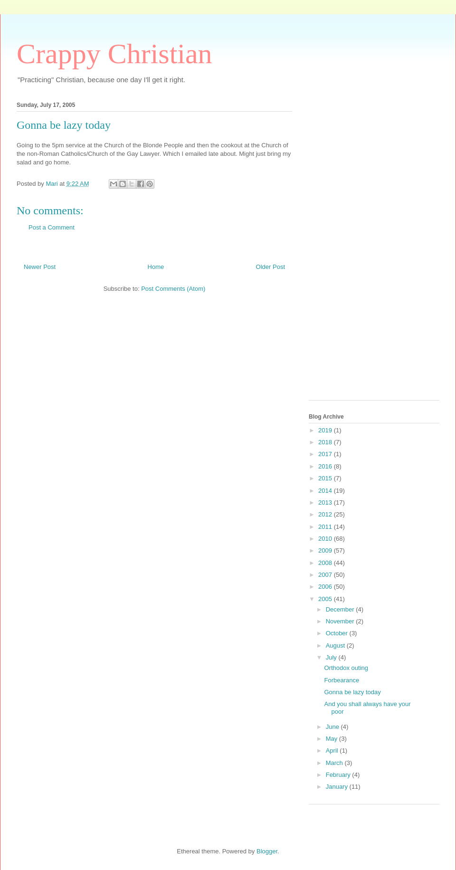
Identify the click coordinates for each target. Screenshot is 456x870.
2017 (326, 454)
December (341, 609)
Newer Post (40, 266)
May (332, 738)
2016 (326, 466)
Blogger (266, 851)
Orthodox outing (346, 667)
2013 (326, 502)
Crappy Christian (114, 53)
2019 (326, 430)
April (333, 750)
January (338, 786)
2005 (326, 598)
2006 (326, 586)
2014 (326, 490)
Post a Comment (51, 227)
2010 (326, 538)
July (332, 657)
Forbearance (341, 680)
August (336, 645)
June (333, 726)
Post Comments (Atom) (173, 288)
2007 (326, 574)
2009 (326, 550)
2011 (326, 526)
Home (156, 266)
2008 (326, 562)
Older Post (270, 266)
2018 (326, 442)
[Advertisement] (347, 248)
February (339, 774)
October (338, 633)
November (341, 621)
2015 (326, 478)
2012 (326, 514)
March (335, 762)
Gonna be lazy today (352, 692)
